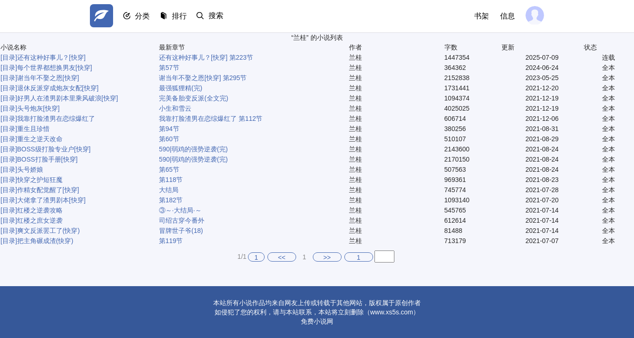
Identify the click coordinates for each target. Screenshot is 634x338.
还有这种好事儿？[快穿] (51, 57)
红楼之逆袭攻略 (40, 210)
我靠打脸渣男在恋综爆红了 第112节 (210, 118)
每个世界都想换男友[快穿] (54, 67)
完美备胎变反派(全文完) (193, 98)
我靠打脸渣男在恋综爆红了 (56, 118)
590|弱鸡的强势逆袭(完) (193, 149)
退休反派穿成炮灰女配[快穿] (58, 88)
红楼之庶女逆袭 (40, 220)
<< (281, 257)
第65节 (169, 169)
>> (326, 257)
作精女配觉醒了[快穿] (48, 190)
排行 (182, 16)
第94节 (169, 128)
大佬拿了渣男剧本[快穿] (51, 200)
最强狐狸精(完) (180, 88)
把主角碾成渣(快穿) (45, 240)
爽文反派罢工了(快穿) (48, 230)
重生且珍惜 (33, 128)
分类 (144, 16)
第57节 (169, 67)
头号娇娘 (30, 169)
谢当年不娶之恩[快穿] (48, 77)
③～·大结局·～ (180, 210)
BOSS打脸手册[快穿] (47, 159)
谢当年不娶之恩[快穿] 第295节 (203, 77)
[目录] (8, 57)
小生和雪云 (175, 108)
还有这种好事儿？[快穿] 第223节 (206, 57)
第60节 (169, 139)
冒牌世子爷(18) (181, 230)
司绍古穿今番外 (181, 220)
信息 (506, 16)
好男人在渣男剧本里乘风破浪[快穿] (67, 98)
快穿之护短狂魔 (40, 179)
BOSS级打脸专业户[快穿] (54, 149)
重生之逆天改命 (40, 139)
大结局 (168, 190)
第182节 (171, 200)
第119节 (171, 240)
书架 (480, 16)
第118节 (171, 179)
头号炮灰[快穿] (38, 108)
